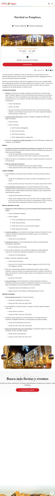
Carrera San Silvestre (10, 281)
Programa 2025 (27, 64)
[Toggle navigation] (52, 4)
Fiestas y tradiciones (20, 26)
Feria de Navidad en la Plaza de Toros (15, 187)
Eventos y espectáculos (36, 26)
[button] (4, 357)
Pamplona (43, 76)
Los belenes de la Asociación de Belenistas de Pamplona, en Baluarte (23, 148)
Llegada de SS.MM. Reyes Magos (14, 117)
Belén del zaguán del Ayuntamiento (14, 164)
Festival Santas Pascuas (11, 242)
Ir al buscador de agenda (27, 390)
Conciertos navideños (11, 232)
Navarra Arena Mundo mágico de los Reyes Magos (18, 329)
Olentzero (8, 93)
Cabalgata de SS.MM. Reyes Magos (22, 140)
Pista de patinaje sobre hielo (12, 297)
